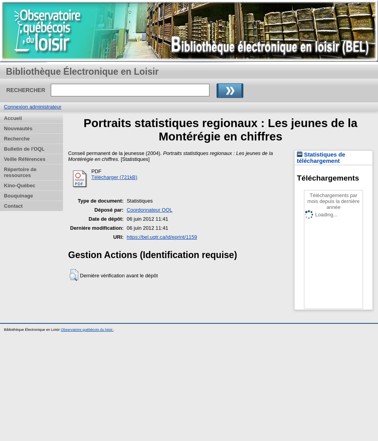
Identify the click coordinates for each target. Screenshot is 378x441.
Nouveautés (18, 128)
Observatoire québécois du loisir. (87, 330)
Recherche (17, 139)
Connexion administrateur (32, 107)
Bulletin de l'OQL (24, 149)
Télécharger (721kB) (114, 177)
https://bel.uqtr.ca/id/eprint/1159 (162, 237)
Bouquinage (18, 196)
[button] (73, 275)
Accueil (13, 118)
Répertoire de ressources (20, 172)
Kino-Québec (19, 185)
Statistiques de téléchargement (321, 157)
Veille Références (24, 159)
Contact (13, 206)
